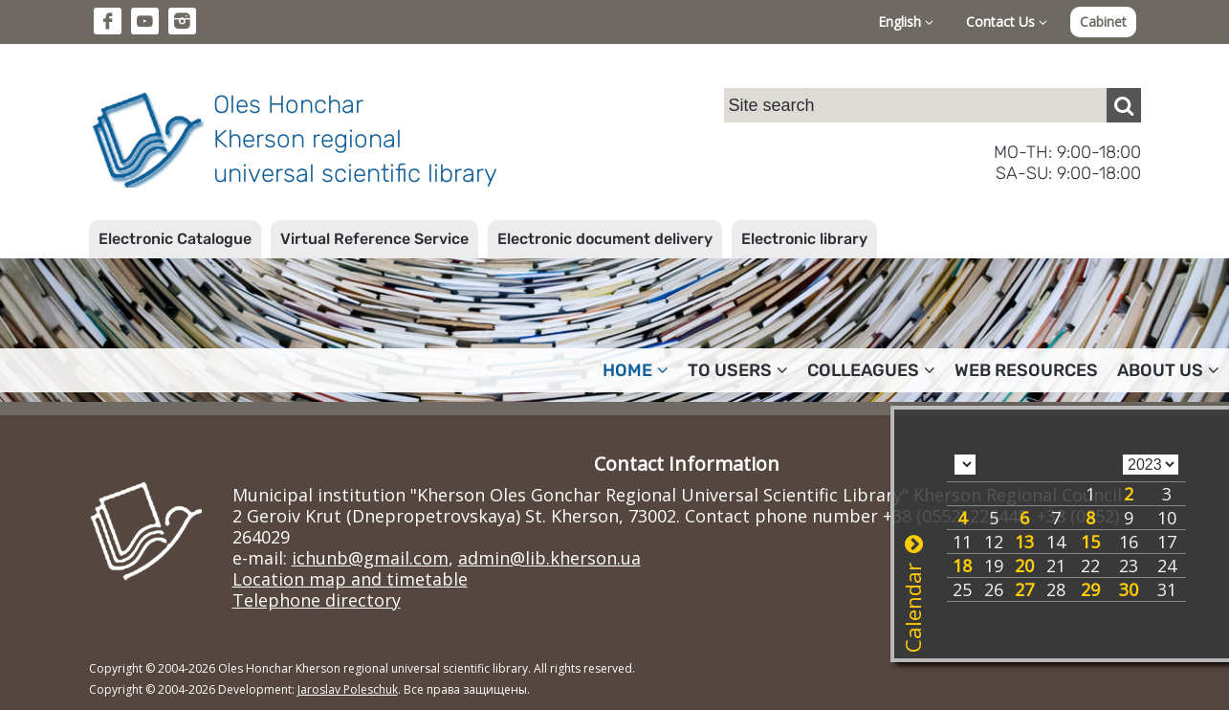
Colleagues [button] (871, 370)
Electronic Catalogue (175, 239)
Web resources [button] (1026, 370)
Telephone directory (316, 599)
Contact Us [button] (1006, 21)
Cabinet (1103, 21)
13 (1024, 541)
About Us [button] (1168, 370)
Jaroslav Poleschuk (347, 689)
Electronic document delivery (605, 239)
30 (1128, 589)
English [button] (905, 21)
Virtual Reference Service (374, 239)
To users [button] (738, 370)
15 (1090, 541)
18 (962, 565)
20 (1024, 565)
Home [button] (636, 370)
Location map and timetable (350, 578)
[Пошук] (1124, 105)
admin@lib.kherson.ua (549, 557)
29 (1090, 589)
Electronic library (804, 239)
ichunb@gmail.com (370, 557)
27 (1024, 589)
